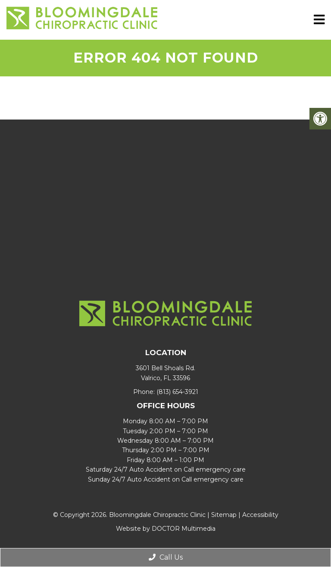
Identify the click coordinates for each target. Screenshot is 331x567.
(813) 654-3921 (177, 392)
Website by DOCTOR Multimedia (165, 528)
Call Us (166, 557)
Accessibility (260, 515)
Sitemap (224, 515)
